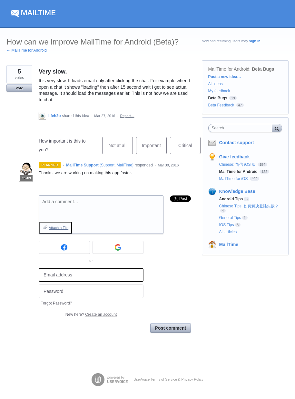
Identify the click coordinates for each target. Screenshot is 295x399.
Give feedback (234, 156)
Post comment (170, 328)
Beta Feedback (221, 105)
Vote (19, 88)
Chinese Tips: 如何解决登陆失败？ (249, 206)
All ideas (215, 84)
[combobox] (241, 128)
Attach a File (58, 228)
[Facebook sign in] (64, 247)
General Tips (230, 217)
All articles (228, 232)
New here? (91, 314)
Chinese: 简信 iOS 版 (238, 164)
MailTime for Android (229, 69)
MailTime (229, 244)
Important (154, 148)
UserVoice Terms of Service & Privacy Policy (168, 379)
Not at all (121, 148)
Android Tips (231, 199)
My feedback (219, 91)
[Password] (91, 291)
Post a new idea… (224, 77)
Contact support (236, 142)
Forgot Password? (56, 303)
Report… (127, 116)
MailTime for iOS (234, 178)
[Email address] (91, 275)
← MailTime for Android (26, 50)
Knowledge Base (237, 191)
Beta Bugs (263, 69)
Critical (189, 148)
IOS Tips (226, 225)
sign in (254, 41)
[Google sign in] (118, 247)
